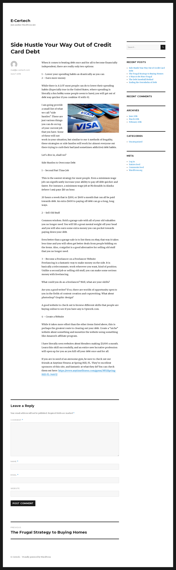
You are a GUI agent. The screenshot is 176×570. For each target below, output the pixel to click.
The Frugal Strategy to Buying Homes (146, 74)
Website (15, 488)
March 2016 (134, 119)
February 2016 (135, 122)
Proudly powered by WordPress (36, 557)
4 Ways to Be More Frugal (140, 76)
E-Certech (20, 20)
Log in (132, 161)
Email (14, 475)
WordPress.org (135, 170)
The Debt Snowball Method (141, 79)
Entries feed (134, 164)
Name (14, 461)
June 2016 (133, 116)
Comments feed (136, 167)
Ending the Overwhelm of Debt (143, 82)
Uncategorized (135, 142)
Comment (17, 420)
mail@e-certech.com (20, 70)
